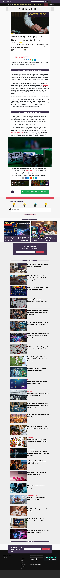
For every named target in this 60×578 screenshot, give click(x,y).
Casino (12, 33)
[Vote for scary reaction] (35, 204)
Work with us (23, 564)
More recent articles (30, 541)
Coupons (22, 562)
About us (22, 560)
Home (22, 556)
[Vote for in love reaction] (13, 204)
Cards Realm (32, 49)
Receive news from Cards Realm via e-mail (16, 549)
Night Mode (33, 559)
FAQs (22, 568)
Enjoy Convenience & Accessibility (22, 56)
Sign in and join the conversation (30, 198)
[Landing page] (3, 1)
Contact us (23, 558)
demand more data (30, 170)
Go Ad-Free (46, 4)
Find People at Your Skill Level (21, 57)
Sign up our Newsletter (30, 246)
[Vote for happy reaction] (24, 204)
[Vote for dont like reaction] (46, 204)
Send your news (20, 187)
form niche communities (17, 132)
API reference (23, 566)
